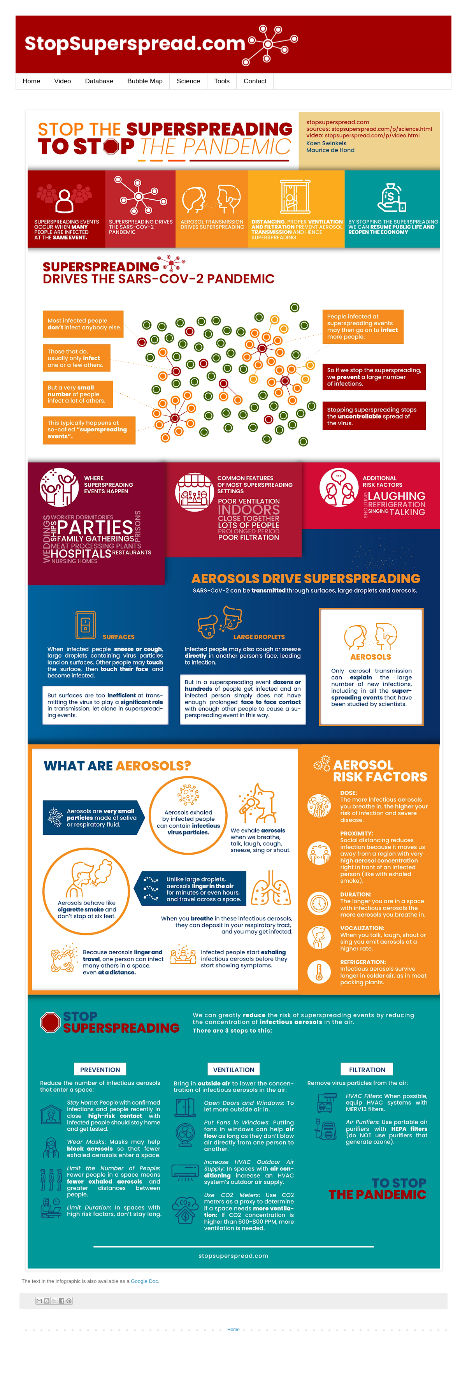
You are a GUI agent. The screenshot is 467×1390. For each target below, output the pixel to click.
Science (188, 81)
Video (62, 81)
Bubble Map (145, 81)
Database (99, 81)
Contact (255, 81)
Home (31, 81)
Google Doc (144, 1281)
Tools (222, 81)
